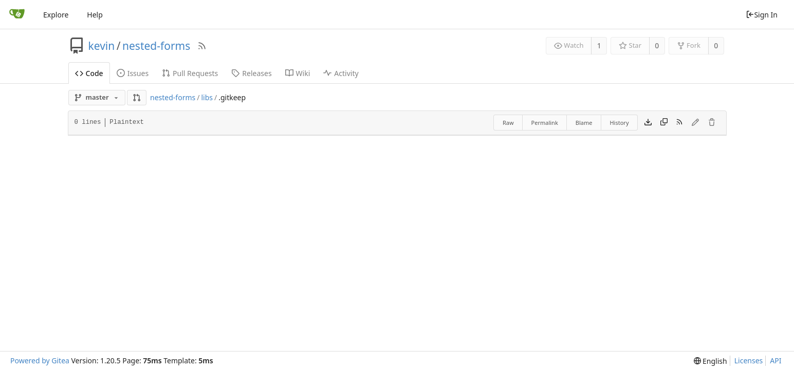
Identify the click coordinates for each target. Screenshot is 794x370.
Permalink (544, 122)
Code (89, 73)
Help (95, 15)
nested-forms (156, 46)
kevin (101, 46)
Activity (340, 73)
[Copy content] (664, 123)
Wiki (297, 73)
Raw (508, 122)
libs (207, 97)
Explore (55, 15)
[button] (136, 97)
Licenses (748, 360)
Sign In (762, 15)
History (619, 122)
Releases (251, 73)
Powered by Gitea (39, 360)
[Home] (17, 14)
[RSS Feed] (202, 45)
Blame (584, 122)
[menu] (710, 361)
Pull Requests (190, 73)
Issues (133, 73)
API (775, 360)
